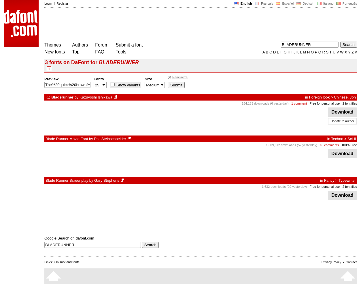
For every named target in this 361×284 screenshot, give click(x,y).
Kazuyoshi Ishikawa (96, 97)
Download (342, 111)
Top (76, 51)
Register (62, 3)
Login (48, 3)
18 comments (329, 145)
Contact (351, 262)
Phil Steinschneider (110, 139)
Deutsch (305, 3)
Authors (80, 44)
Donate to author (342, 121)
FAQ (99, 51)
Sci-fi (351, 139)
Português (346, 3)
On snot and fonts (67, 262)
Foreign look (319, 97)
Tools (121, 51)
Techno (337, 139)
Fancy (329, 180)
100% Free (349, 145)
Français (264, 3)
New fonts (54, 51)
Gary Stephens (106, 180)
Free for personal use (325, 103)
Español (284, 3)
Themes (52, 44)
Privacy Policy (331, 262)
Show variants (128, 85)
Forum (101, 44)
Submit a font (129, 44)
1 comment (299, 103)
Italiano (325, 3)
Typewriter (347, 180)
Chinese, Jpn (345, 97)
